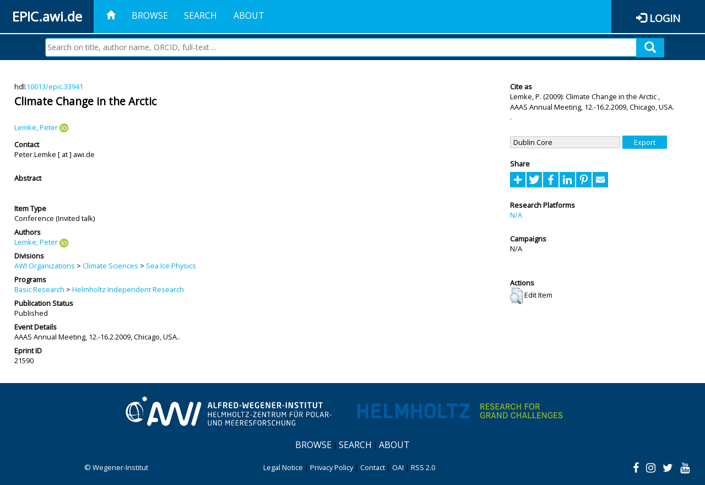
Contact (372, 467)
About (249, 15)
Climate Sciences (110, 266)
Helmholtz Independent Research (128, 289)
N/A (516, 215)
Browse (150, 15)
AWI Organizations (44, 266)
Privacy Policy (331, 467)
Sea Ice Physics (171, 266)
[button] (516, 296)
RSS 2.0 (423, 467)
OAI (398, 467)
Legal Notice (283, 467)
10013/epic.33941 (54, 86)
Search (200, 15)
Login (664, 18)
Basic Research (39, 289)
